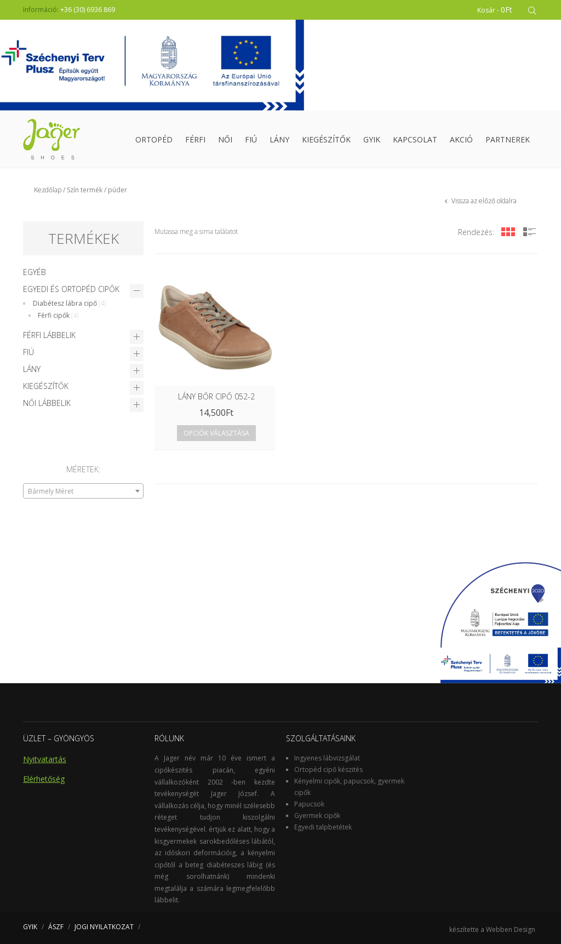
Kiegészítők (326, 139)
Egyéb (34, 272)
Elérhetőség (44, 779)
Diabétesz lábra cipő (65, 303)
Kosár (494, 9)
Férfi (195, 139)
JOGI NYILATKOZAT (104, 926)
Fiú (251, 139)
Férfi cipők (54, 315)
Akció (461, 139)
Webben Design (510, 929)
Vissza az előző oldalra (483, 200)
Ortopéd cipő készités (328, 769)
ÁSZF (56, 926)
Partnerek (507, 139)
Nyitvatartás (44, 759)
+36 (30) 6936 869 (87, 9)
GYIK (371, 139)
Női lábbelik (47, 403)
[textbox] (83, 491)
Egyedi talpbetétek (323, 827)
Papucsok (309, 804)
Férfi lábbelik (49, 335)
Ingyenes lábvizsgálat (327, 758)
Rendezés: (476, 232)
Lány (279, 139)
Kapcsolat (415, 139)
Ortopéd (154, 139)
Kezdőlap (47, 189)
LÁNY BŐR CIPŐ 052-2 (216, 396)
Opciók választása (216, 433)
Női (225, 139)
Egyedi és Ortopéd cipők (71, 289)
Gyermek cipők (317, 815)
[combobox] (83, 491)
